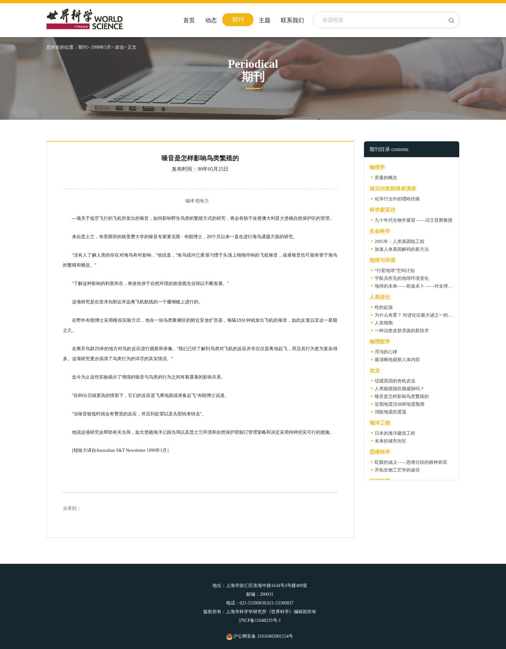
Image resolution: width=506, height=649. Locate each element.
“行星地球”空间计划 (395, 270)
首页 (189, 20)
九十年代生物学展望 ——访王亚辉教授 (414, 220)
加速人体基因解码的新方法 (402, 249)
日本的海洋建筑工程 (395, 433)
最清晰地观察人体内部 (397, 359)
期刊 (238, 19)
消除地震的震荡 (390, 412)
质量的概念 (386, 177)
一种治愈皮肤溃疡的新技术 (402, 330)
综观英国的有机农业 (395, 381)
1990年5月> (102, 47)
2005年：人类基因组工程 (399, 241)
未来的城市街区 (390, 441)
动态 (211, 20)
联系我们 (292, 20)
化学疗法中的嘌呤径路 (397, 199)
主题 (264, 20)
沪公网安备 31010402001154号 (260, 636)
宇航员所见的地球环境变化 (402, 278)
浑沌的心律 (386, 352)
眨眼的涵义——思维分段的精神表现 (411, 462)
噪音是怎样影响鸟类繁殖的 (402, 396)
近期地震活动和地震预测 (399, 404)
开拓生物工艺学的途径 (397, 470)
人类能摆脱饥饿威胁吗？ (399, 388)
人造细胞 (384, 322)
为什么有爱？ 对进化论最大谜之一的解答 (416, 315)
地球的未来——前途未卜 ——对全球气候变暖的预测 (427, 286)
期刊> (84, 47)
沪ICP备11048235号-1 (260, 620)
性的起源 (384, 307)
